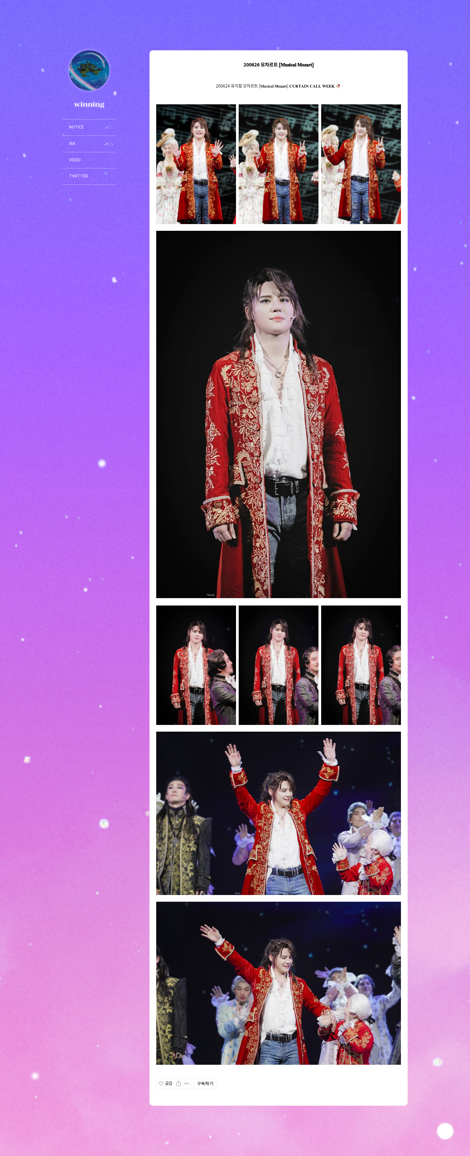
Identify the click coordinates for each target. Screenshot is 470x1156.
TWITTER (78, 176)
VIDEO (75, 160)
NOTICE (76, 127)
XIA (72, 143)
